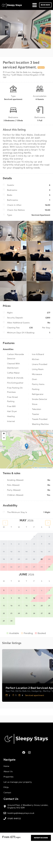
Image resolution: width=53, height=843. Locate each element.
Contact (7, 793)
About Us (8, 771)
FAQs (6, 787)
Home (6, 766)
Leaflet (35, 467)
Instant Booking (41, 838)
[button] (26, 446)
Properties (8, 777)
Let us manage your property (18, 782)
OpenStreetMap (42, 467)
